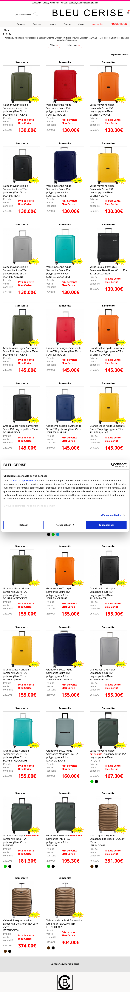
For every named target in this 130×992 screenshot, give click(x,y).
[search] (24, 15)
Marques (73, 45)
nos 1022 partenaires (24, 480)
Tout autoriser (106, 525)
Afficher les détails (110, 515)
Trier (54, 45)
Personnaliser (65, 525)
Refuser (23, 525)
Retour (7, 33)
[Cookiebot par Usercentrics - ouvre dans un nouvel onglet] (113, 465)
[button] (6, 24)
